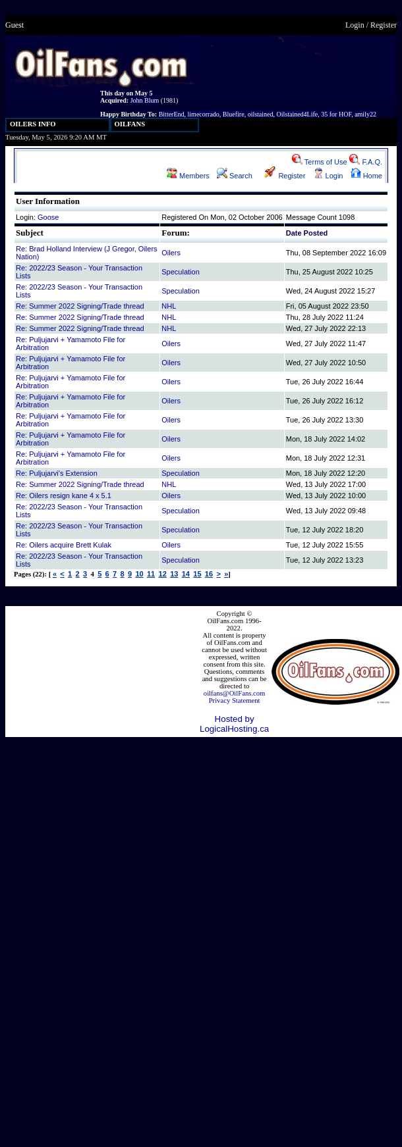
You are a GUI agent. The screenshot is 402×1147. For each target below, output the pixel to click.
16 (209, 574)
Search (234, 176)
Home (366, 176)
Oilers (171, 253)
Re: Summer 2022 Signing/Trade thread (80, 306)
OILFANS (130, 124)
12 (163, 574)
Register (383, 25)
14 (186, 574)
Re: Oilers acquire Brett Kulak (63, 545)
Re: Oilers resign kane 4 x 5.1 (63, 495)
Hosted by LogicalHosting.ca (234, 724)
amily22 (365, 114)
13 (174, 574)
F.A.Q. (365, 162)
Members (188, 176)
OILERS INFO (33, 124)
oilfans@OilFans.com (235, 693)
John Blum (144, 100)
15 (197, 574)
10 (139, 574)
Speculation (180, 272)
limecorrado (203, 114)
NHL (168, 306)
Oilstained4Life (297, 114)
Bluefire (233, 114)
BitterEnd (172, 114)
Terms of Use (319, 162)
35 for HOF (336, 114)
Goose (48, 217)
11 (151, 574)
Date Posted (307, 233)
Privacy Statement (234, 700)
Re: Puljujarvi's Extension (57, 473)
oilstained (260, 114)
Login (354, 25)
